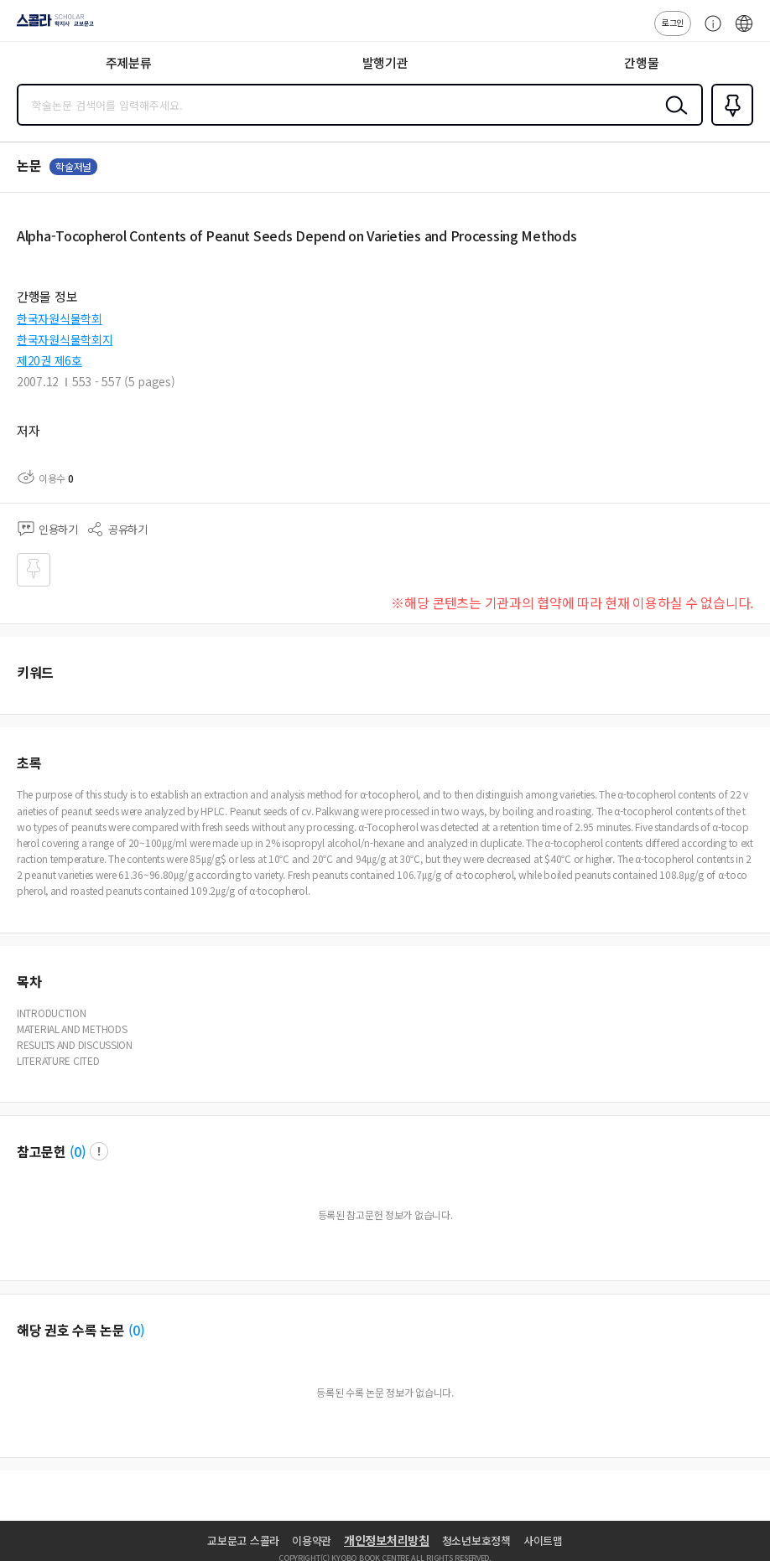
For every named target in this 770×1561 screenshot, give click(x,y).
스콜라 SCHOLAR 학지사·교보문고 (51, 26)
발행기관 (385, 62)
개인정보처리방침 (386, 1540)
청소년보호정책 (476, 1540)
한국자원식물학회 (59, 318)
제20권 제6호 (49, 360)
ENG (744, 32)
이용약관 (311, 1540)
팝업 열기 (99, 1151)
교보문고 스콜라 (243, 1540)
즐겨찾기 (729, 124)
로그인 (673, 22)
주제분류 (129, 62)
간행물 (641, 62)
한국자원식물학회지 (64, 339)
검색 (673, 118)
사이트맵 (543, 1540)
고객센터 (709, 32)
